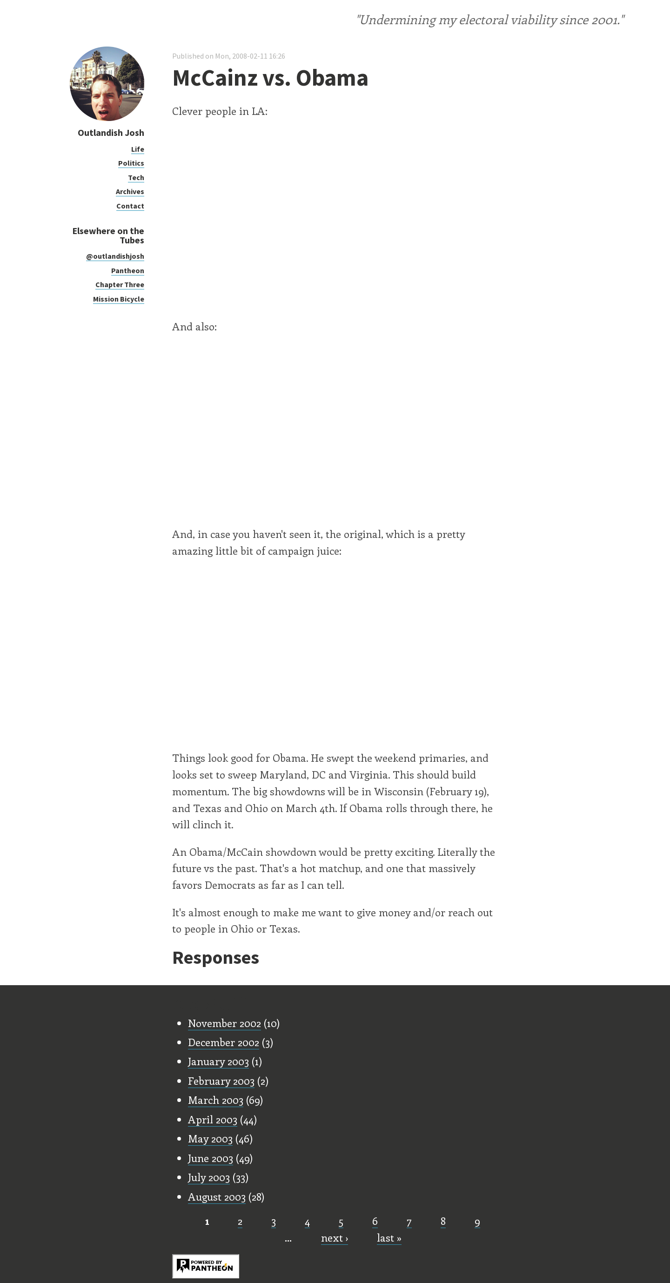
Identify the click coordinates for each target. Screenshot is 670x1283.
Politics (131, 163)
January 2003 (218, 1061)
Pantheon (127, 270)
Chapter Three (119, 284)
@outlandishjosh (115, 256)
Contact (130, 205)
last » (389, 1237)
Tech (136, 177)
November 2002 (224, 1023)
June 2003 (210, 1158)
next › (334, 1237)
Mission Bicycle (118, 298)
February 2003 (221, 1081)
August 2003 (217, 1196)
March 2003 (215, 1100)
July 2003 (209, 1177)
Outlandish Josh (111, 132)
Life (137, 149)
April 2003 (212, 1119)
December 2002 (223, 1042)
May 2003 (210, 1138)
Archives (130, 191)
